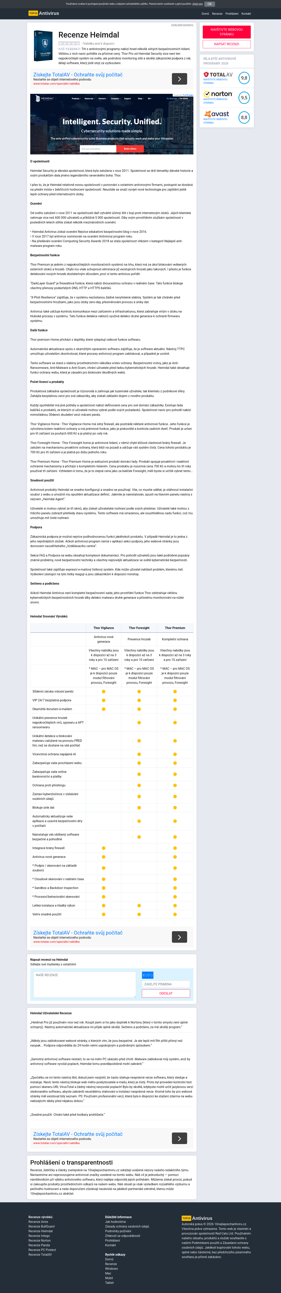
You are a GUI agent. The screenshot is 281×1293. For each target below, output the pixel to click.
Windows (111, 1269)
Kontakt (246, 13)
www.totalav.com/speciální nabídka (56, 83)
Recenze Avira (38, 1222)
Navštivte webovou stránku (227, 32)
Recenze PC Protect (42, 1250)
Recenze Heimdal (40, 1231)
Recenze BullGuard (41, 1226)
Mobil (109, 1278)
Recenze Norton (39, 1240)
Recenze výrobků (40, 1217)
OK (210, 4)
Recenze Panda (39, 1245)
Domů (205, 13)
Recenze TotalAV (40, 1254)
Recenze (217, 13)
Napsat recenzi (226, 44)
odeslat (166, 993)
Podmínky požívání (118, 1231)
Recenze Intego (39, 1236)
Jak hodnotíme (115, 1222)
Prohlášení (112, 1240)
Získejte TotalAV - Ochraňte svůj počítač (78, 75)
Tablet (109, 1283)
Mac (108, 1273)
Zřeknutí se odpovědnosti (122, 1236)
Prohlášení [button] (232, 13)
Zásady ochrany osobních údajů (127, 1226)
